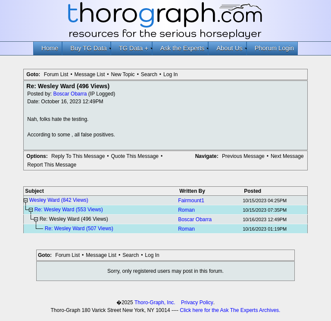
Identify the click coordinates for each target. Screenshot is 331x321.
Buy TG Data (90, 48)
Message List (90, 74)
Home (49, 48)
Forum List (56, 74)
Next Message (287, 156)
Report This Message (51, 165)
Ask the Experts (184, 48)
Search (149, 74)
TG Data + (135, 48)
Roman (186, 210)
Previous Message (243, 156)
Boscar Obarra (70, 94)
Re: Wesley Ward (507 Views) (79, 228)
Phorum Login (274, 48)
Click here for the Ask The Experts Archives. (230, 310)
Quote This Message (135, 156)
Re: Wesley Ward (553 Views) (68, 210)
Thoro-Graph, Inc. (154, 302)
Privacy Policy (197, 302)
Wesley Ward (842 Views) (58, 200)
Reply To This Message (78, 156)
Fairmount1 (191, 201)
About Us (231, 48)
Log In (170, 74)
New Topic (122, 74)
